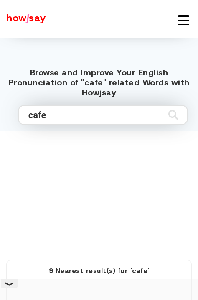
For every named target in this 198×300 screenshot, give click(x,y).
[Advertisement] (99, 186)
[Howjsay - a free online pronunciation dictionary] (23, 19)
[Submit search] (173, 114)
